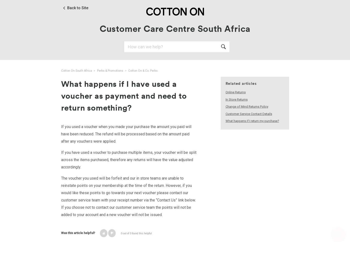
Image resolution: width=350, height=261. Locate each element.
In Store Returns (237, 99)
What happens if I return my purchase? (252, 121)
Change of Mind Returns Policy (247, 106)
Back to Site (77, 8)
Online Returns (236, 92)
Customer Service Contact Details (249, 114)
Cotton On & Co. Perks (143, 70)
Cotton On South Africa (76, 70)
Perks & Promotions (110, 70)
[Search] (177, 46)
